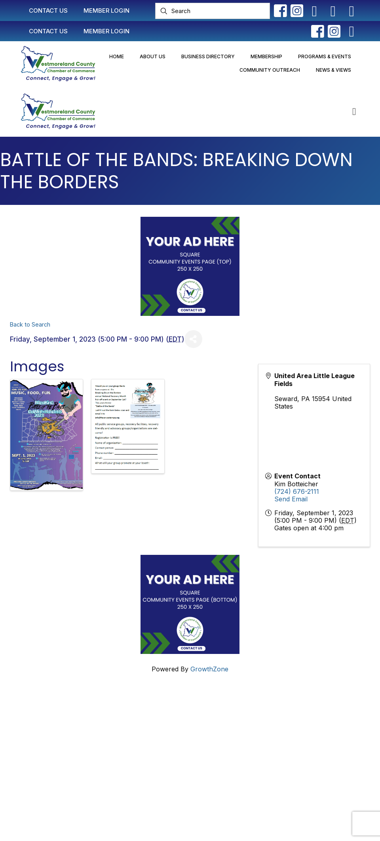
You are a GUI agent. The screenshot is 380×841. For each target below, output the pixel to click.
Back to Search (30, 324)
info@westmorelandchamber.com (55, 757)
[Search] (212, 11)
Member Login (165, 727)
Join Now (158, 742)
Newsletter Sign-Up (173, 783)
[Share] (193, 339)
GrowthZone (209, 669)
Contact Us (160, 712)
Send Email (291, 499)
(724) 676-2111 (296, 491)
